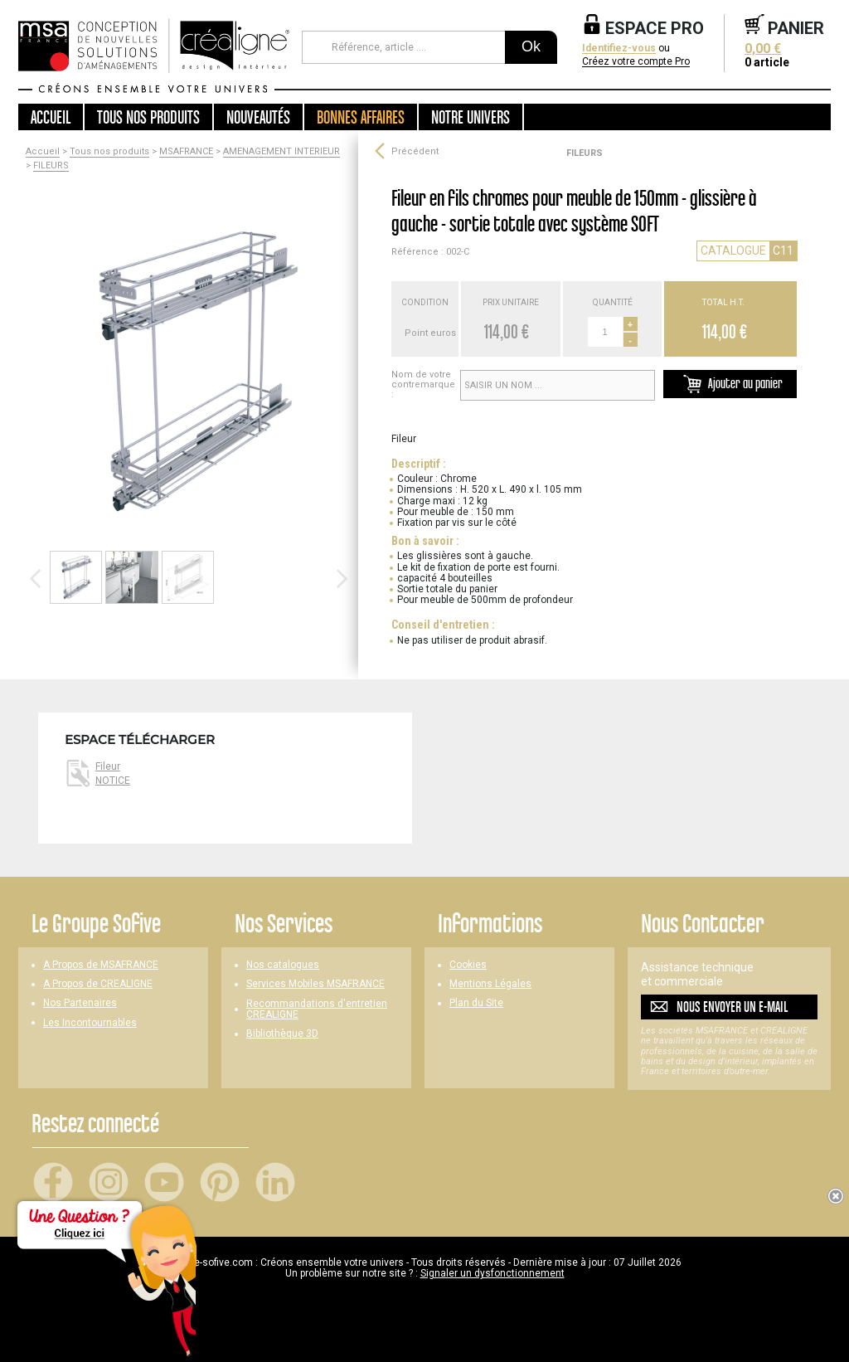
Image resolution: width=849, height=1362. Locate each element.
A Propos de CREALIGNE (98, 984)
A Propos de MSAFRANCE (100, 965)
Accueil (50, 117)
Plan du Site (476, 1003)
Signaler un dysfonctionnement (492, 1273)
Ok (531, 46)
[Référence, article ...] (403, 47)
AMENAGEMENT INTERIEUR (281, 152)
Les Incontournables (90, 1023)
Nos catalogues (282, 965)
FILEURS (51, 166)
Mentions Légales (490, 984)
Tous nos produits (109, 152)
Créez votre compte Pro (636, 61)
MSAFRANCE (186, 152)
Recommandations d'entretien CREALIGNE (316, 1009)
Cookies (468, 965)
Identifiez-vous (619, 48)
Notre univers (470, 117)
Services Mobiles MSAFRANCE (315, 984)
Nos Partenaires (80, 1003)
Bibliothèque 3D (282, 1034)
